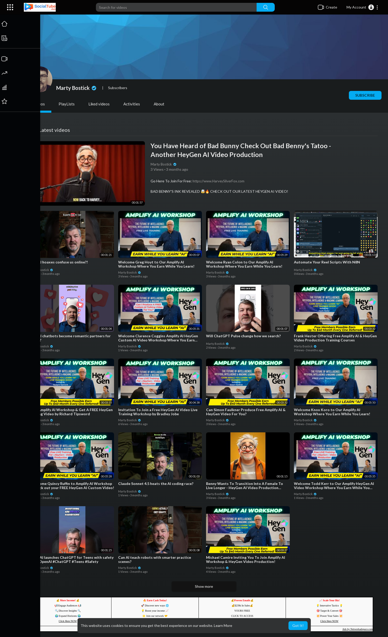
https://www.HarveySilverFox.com (219, 181)
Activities (132, 104)
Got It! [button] (298, 625)
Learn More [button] (223, 625)
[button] (362, 7)
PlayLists (67, 104)
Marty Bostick (77, 88)
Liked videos (99, 104)
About (159, 104)
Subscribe (365, 95)
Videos (39, 104)
